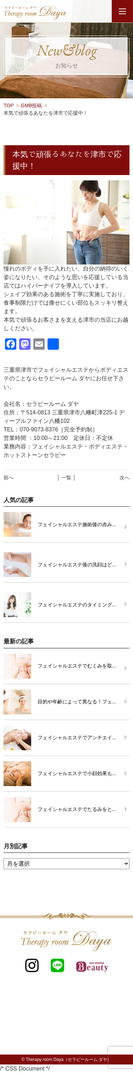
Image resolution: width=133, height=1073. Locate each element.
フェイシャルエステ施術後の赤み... (77, 524)
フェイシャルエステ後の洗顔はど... (77, 564)
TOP (9, 105)
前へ (8, 477)
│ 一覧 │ (66, 477)
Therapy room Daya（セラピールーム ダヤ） (68, 1059)
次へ (124, 477)
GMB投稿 (31, 105)
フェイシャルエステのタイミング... (77, 605)
